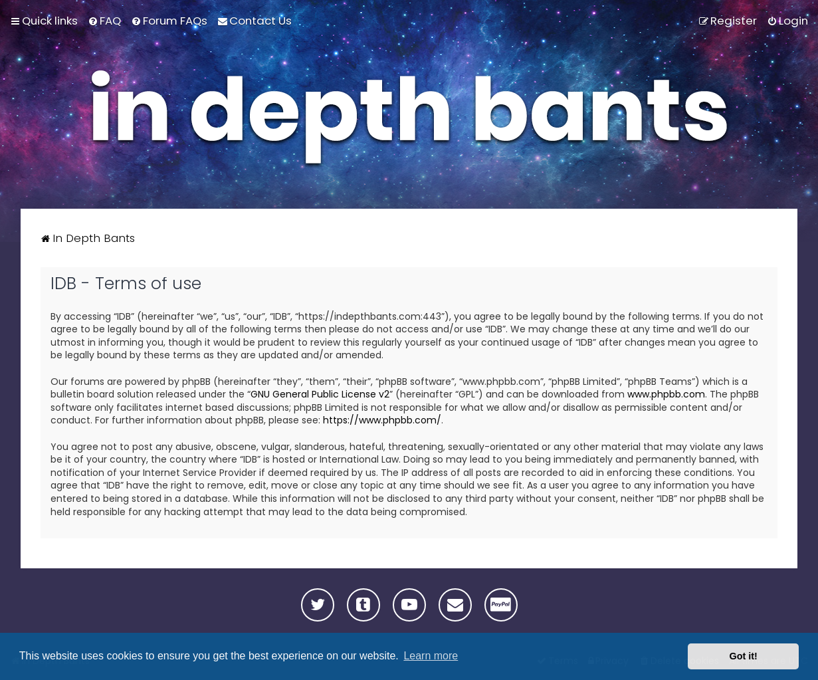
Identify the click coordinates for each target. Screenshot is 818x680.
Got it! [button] (744, 656)
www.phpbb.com (666, 394)
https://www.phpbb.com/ (382, 420)
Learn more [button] (430, 655)
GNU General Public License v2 (320, 394)
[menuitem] (104, 20)
